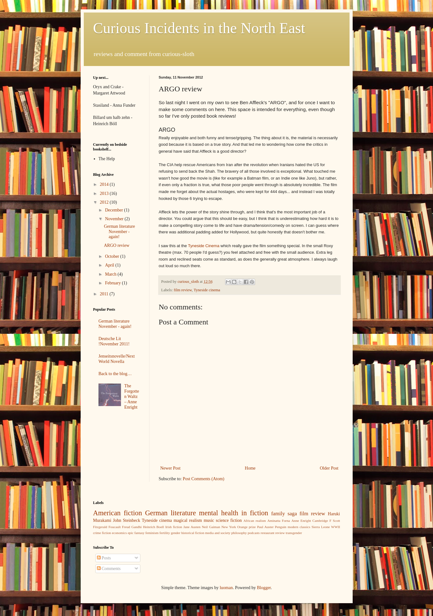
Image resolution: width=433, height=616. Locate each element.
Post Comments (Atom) (203, 478)
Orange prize (246, 527)
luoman (226, 587)
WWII (335, 527)
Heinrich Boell (153, 527)
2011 (104, 294)
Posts (104, 558)
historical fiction (192, 533)
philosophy (239, 533)
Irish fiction (173, 527)
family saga (284, 514)
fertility (164, 533)
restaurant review (273, 533)
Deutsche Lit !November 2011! (113, 341)
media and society (217, 533)
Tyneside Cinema (203, 245)
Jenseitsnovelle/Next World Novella (116, 359)
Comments (109, 568)
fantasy (139, 533)
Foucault (114, 527)
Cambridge (320, 520)
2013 (105, 193)
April (110, 265)
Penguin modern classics (292, 527)
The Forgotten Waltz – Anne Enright (131, 396)
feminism (152, 533)
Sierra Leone (320, 527)
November (115, 218)
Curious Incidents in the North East (199, 28)
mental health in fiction (233, 513)
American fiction (117, 513)
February (113, 283)
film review (183, 290)
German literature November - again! (119, 231)
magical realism (188, 520)
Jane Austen (191, 527)
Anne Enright (301, 520)
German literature (170, 513)
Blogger (264, 587)
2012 (105, 202)
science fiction (229, 520)
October (112, 256)
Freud (126, 527)
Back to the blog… (115, 373)
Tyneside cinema (207, 290)
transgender (294, 533)
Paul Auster (265, 527)
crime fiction (102, 533)
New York (228, 527)
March (111, 274)
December (114, 210)
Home (250, 468)
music (209, 520)
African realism (255, 520)
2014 (105, 184)
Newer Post (170, 468)
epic (130, 533)
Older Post (329, 468)
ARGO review (116, 245)
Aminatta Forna (278, 520)
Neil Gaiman (211, 527)
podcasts (254, 533)
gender (175, 533)
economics (119, 533)
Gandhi (136, 527)
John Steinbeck (126, 520)
